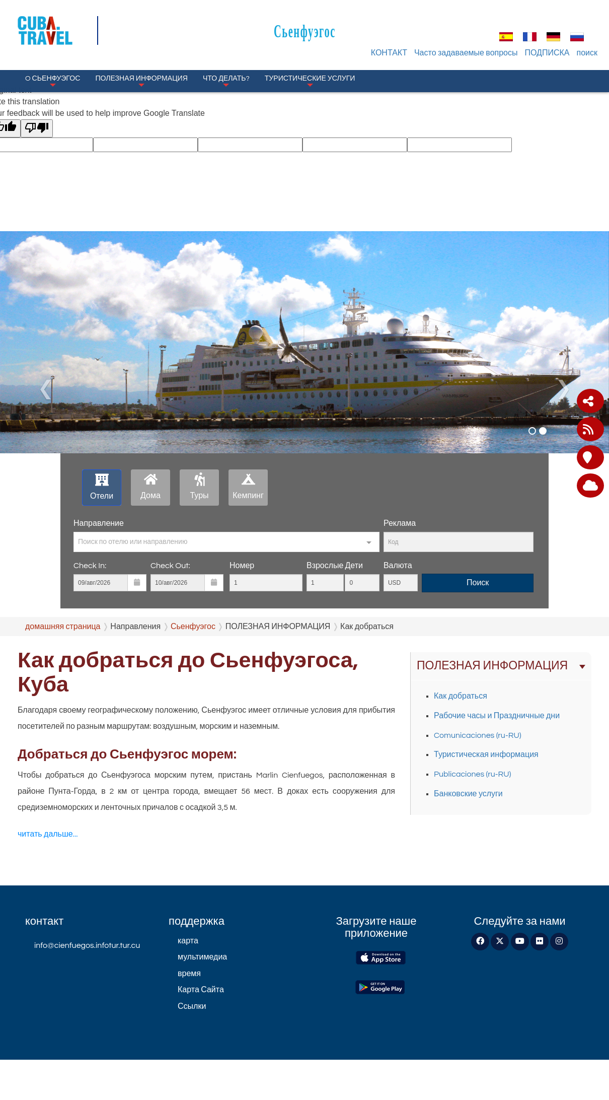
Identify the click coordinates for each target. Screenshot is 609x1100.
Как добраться (460, 696)
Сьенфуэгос (305, 31)
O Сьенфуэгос (52, 81)
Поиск (478, 583)
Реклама (400, 523)
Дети (353, 566)
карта (188, 941)
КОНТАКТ (389, 53)
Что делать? (226, 81)
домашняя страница (63, 627)
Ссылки (192, 1006)
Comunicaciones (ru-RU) (477, 735)
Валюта (398, 566)
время (189, 974)
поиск (587, 53)
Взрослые (325, 566)
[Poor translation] (37, 128)
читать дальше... (48, 834)
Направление (98, 523)
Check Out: (170, 566)
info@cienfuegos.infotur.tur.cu (87, 945)
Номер (242, 566)
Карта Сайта (201, 990)
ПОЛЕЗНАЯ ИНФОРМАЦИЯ (141, 81)
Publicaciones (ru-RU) (472, 774)
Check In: (89, 566)
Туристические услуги (310, 81)
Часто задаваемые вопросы (466, 53)
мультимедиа (202, 957)
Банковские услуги (468, 794)
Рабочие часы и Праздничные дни (497, 716)
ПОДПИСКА (547, 53)
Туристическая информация (486, 754)
